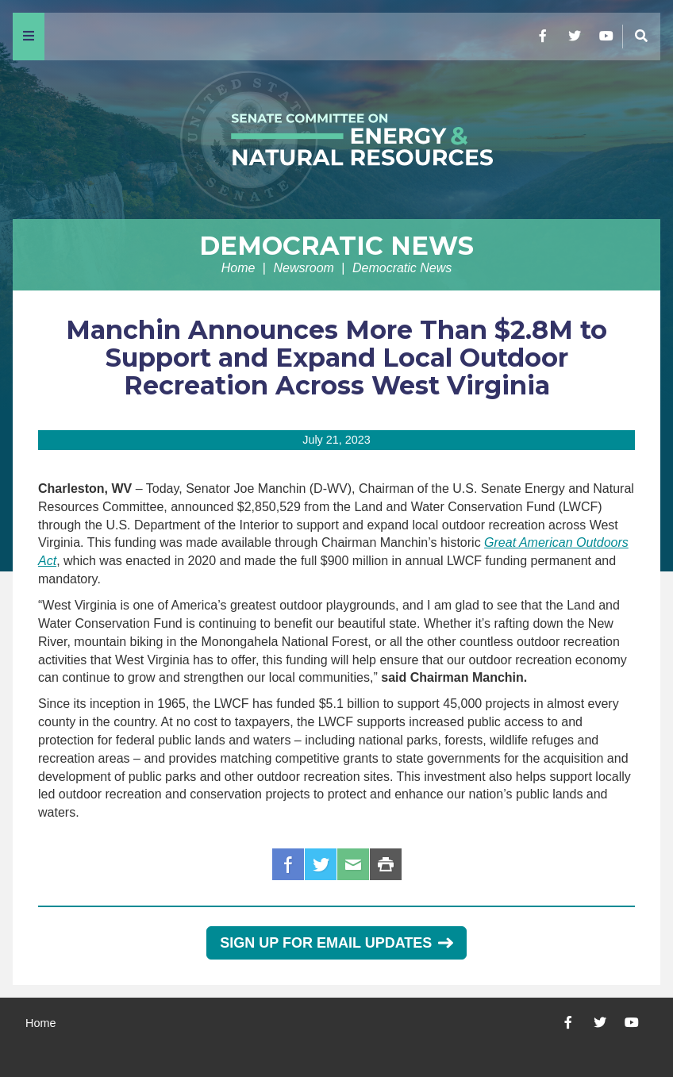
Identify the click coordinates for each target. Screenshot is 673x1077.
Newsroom (303, 268)
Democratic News (336, 246)
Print (386, 864)
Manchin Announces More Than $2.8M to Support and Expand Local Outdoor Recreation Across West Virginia (336, 357)
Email (353, 864)
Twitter (320, 864)
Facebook (288, 864)
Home (238, 268)
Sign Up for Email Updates (336, 942)
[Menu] (28, 36)
